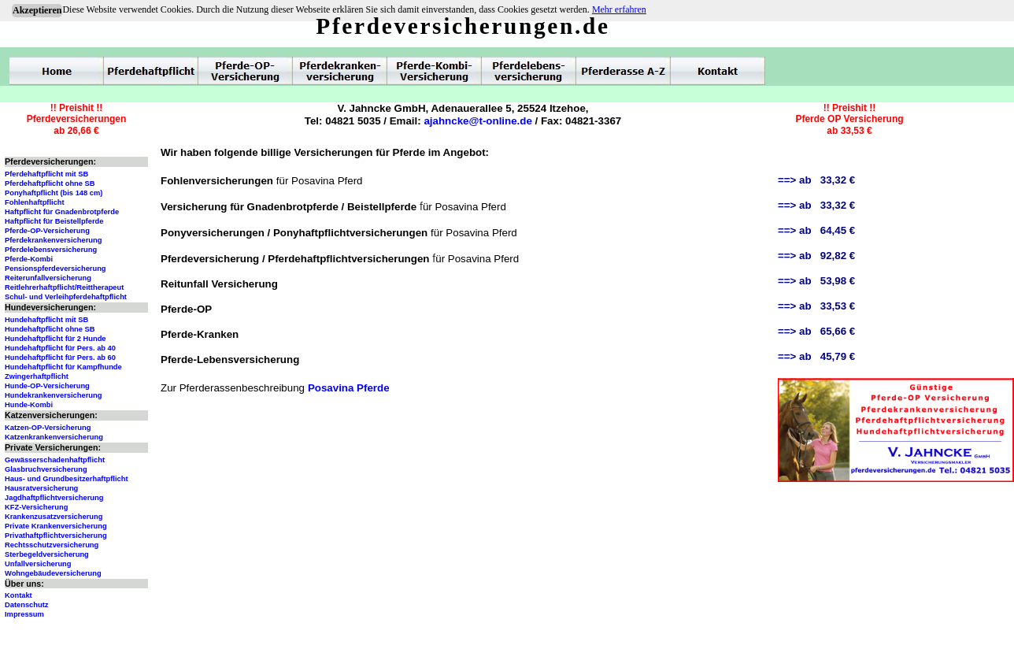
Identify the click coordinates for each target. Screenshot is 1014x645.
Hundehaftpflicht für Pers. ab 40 (60, 348)
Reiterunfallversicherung (48, 278)
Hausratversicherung (41, 488)
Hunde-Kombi (29, 405)
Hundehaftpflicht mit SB (46, 320)
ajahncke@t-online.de (477, 121)
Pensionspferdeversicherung (55, 268)
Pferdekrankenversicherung (53, 240)
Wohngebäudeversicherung (53, 573)
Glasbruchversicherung (46, 469)
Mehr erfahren (619, 9)
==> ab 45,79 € (816, 356)
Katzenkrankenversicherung (54, 437)
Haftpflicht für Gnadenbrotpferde (62, 212)
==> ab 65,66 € (816, 331)
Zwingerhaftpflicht (36, 376)
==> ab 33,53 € (816, 306)
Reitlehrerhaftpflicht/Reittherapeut (64, 287)
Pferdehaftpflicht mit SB (46, 174)
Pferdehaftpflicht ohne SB (50, 183)
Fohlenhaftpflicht (35, 202)
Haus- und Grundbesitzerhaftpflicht (66, 479)
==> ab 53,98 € (816, 281)
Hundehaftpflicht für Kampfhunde (63, 367)
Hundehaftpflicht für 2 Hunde (55, 339)
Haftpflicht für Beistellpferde (54, 221)
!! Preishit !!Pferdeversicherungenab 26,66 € (77, 119)
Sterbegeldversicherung (47, 554)
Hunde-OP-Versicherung (47, 386)
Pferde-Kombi (29, 259)
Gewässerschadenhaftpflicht (55, 460)
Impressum (24, 614)
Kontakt (18, 595)
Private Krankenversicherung (56, 526)
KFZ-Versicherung (36, 507)
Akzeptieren (37, 10)
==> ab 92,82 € (816, 255)
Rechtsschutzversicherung (51, 545)
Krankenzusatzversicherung (53, 517)
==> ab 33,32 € (816, 180)
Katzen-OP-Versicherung (48, 428)
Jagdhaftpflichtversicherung (54, 498)
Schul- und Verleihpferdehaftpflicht (66, 297)
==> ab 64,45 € (816, 230)
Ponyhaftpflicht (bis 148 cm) (53, 193)
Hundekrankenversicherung (53, 395)
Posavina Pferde (349, 388)
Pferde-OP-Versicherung (47, 231)
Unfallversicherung (38, 564)
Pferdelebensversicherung (51, 250)
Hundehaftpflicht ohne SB (50, 329)
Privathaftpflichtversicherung (56, 535)
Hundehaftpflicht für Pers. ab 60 (60, 357)
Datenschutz (26, 605)
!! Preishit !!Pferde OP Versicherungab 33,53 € (849, 119)
